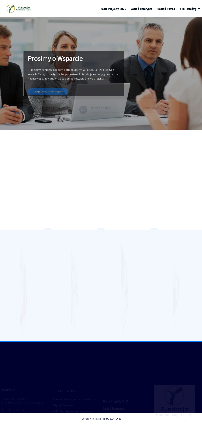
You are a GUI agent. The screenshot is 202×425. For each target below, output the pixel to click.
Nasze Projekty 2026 (113, 8)
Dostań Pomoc (166, 8)
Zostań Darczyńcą (141, 8)
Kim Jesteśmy (190, 8)
